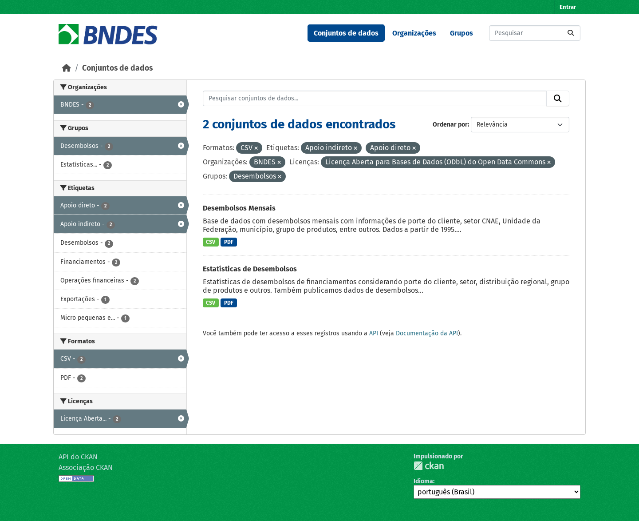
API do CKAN (78, 457)
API (373, 333)
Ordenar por (450, 124)
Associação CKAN (86, 467)
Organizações (414, 33)
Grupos (461, 33)
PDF (228, 242)
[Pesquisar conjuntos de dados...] (534, 33)
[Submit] (571, 33)
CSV (210, 242)
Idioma (423, 481)
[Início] (66, 68)
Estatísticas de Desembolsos (250, 269)
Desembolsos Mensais (239, 208)
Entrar (568, 7)
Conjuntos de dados (346, 33)
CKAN (429, 465)
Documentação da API (427, 333)
